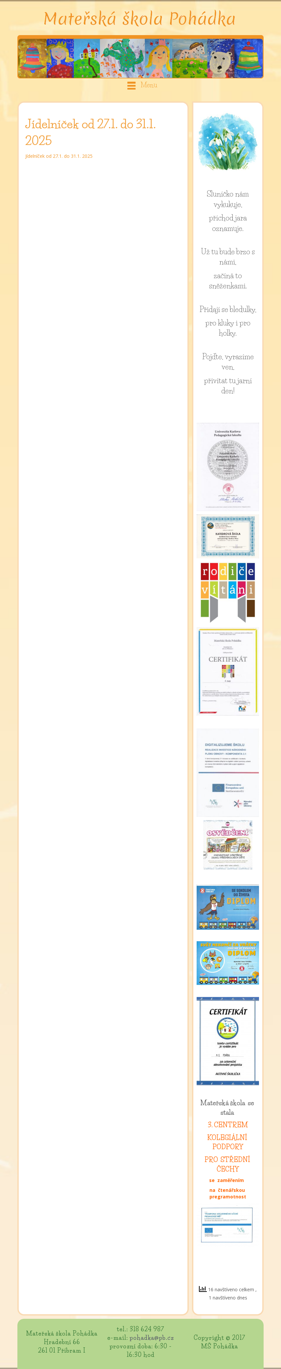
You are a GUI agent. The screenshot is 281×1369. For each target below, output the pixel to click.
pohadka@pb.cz (152, 1337)
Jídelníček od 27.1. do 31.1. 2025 (59, 156)
